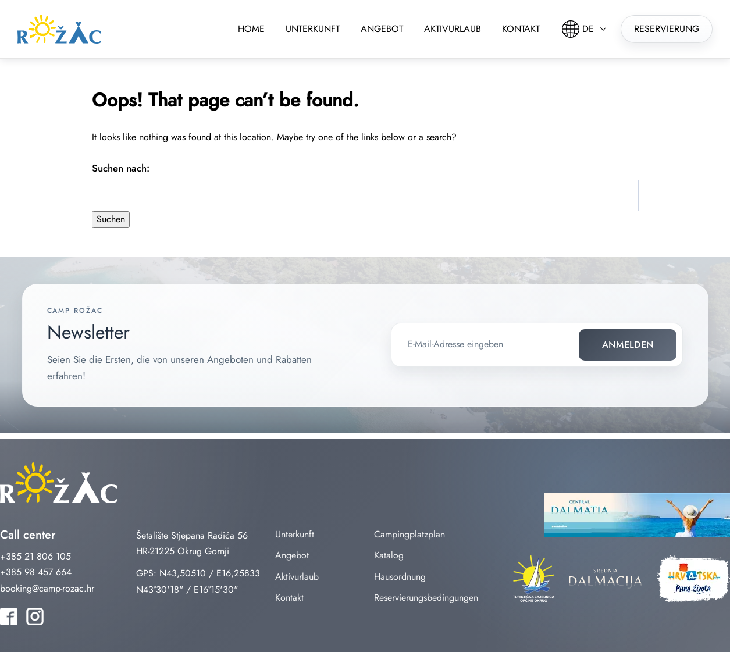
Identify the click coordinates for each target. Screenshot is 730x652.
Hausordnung (400, 576)
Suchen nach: (120, 168)
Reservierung (666, 28)
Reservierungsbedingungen (426, 597)
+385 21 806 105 (35, 556)
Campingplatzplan (409, 534)
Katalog (389, 555)
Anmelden (628, 344)
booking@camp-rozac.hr (47, 588)
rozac (59, 29)
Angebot (382, 28)
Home (251, 28)
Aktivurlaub (452, 28)
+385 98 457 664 (36, 572)
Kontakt (521, 28)
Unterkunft (313, 28)
